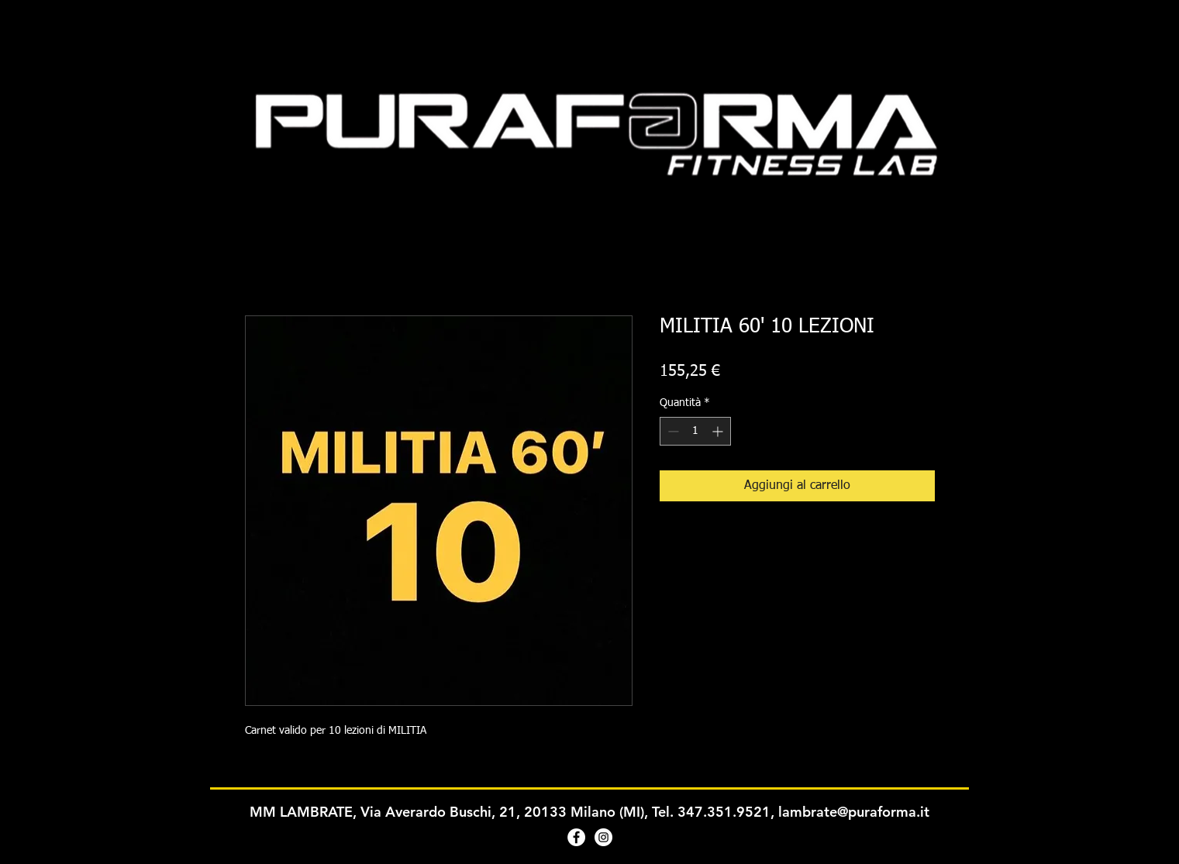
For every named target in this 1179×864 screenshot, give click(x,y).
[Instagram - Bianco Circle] (603, 837)
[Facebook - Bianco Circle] (576, 837)
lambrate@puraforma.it (853, 812)
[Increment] (719, 431)
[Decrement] (671, 431)
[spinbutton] (695, 431)
